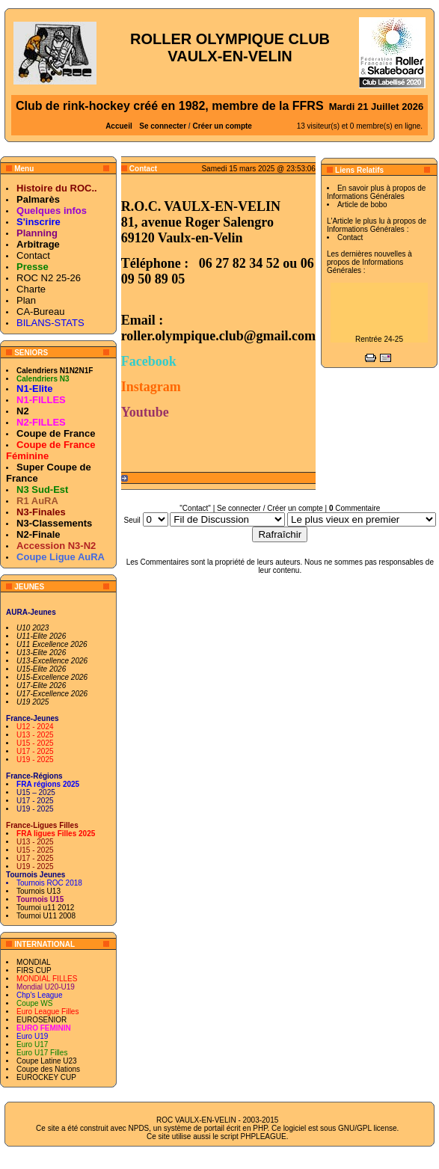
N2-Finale (38, 534)
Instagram (151, 386)
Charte (31, 289)
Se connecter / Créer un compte (270, 508)
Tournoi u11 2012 (45, 907)
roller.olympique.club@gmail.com (218, 335)
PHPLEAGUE (263, 1136)
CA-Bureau (40, 311)
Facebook (148, 361)
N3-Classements (54, 523)
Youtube (145, 412)
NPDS (138, 1128)
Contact (33, 255)
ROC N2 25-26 (48, 277)
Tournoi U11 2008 (46, 916)
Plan (26, 300)
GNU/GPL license (367, 1128)
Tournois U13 (38, 891)
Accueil (118, 126)
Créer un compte (221, 126)
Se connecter (162, 126)
